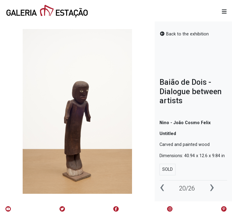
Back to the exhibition (184, 34)
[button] (224, 12)
